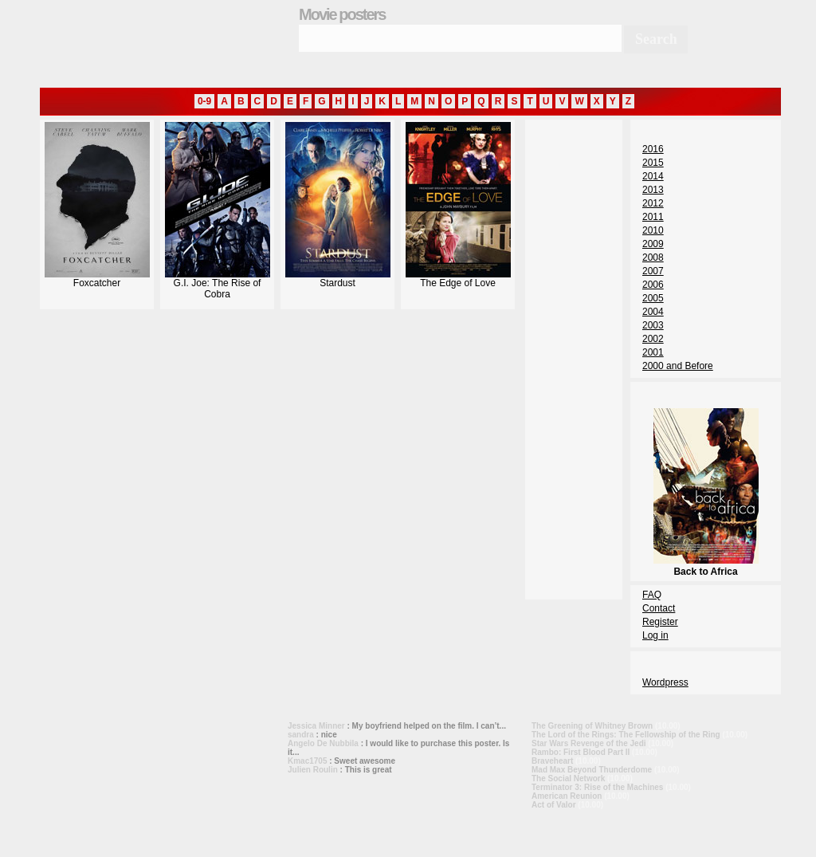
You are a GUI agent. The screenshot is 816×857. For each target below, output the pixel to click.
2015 (653, 162)
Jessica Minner (316, 725)
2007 (653, 271)
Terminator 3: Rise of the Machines (597, 787)
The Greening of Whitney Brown (592, 725)
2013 (653, 189)
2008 (653, 257)
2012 (653, 203)
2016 (653, 149)
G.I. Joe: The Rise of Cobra (217, 284)
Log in (655, 635)
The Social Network (568, 778)
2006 (653, 284)
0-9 (204, 101)
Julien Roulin (313, 769)
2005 (653, 298)
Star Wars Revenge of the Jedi (589, 743)
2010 (653, 230)
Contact (658, 608)
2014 (653, 176)
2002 (653, 338)
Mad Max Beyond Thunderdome (592, 769)
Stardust (337, 279)
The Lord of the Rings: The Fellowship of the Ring (626, 734)
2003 (653, 325)
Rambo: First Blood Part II (581, 752)
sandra (301, 734)
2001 (653, 352)
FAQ (651, 594)
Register (660, 621)
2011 (653, 216)
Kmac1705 (307, 761)
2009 (653, 244)
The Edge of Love (458, 279)
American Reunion (567, 796)
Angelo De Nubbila (323, 743)
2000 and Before (677, 365)
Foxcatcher (97, 279)
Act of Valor (554, 804)
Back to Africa (706, 566)
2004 (653, 311)
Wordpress (665, 682)
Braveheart (552, 761)
